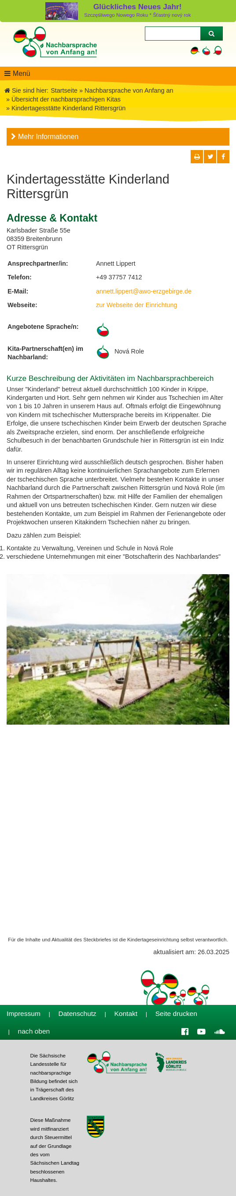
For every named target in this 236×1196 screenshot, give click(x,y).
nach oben (34, 1031)
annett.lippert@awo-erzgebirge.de (144, 291)
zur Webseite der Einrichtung (136, 304)
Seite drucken (176, 1013)
